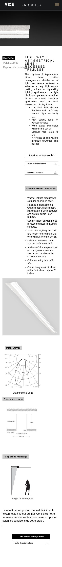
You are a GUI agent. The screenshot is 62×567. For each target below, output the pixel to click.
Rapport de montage (15, 67)
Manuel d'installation (42, 172)
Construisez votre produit (41, 155)
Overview (8, 58)
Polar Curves (10, 62)
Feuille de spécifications (42, 164)
